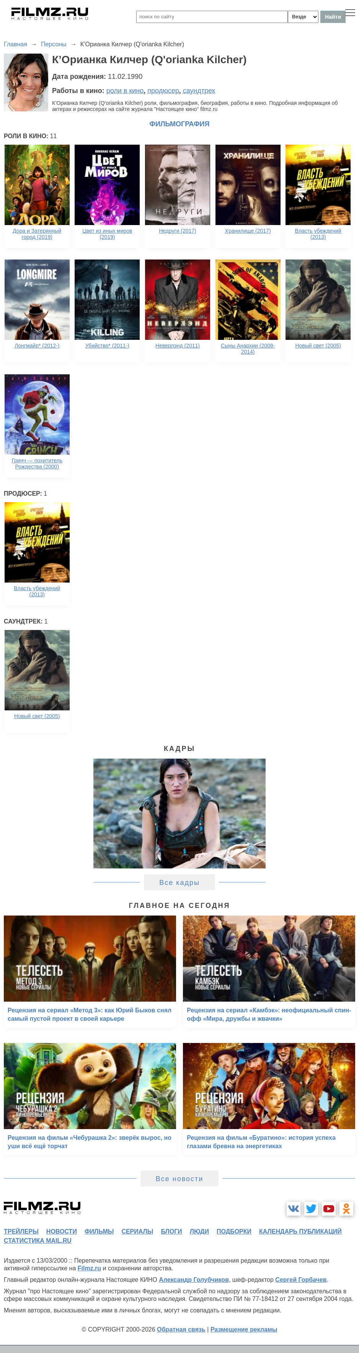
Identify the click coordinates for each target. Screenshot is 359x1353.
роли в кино (125, 91)
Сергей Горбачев (300, 1279)
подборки (234, 1231)
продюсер (163, 91)
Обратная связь (181, 1329)
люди (199, 1231)
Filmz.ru (89, 1268)
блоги (171, 1231)
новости (61, 1231)
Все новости (180, 1179)
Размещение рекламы (244, 1329)
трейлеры (21, 1231)
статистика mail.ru (38, 1240)
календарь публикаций (300, 1231)
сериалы (137, 1231)
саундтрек (199, 91)
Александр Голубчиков (194, 1279)
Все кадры (179, 882)
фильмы (99, 1231)
